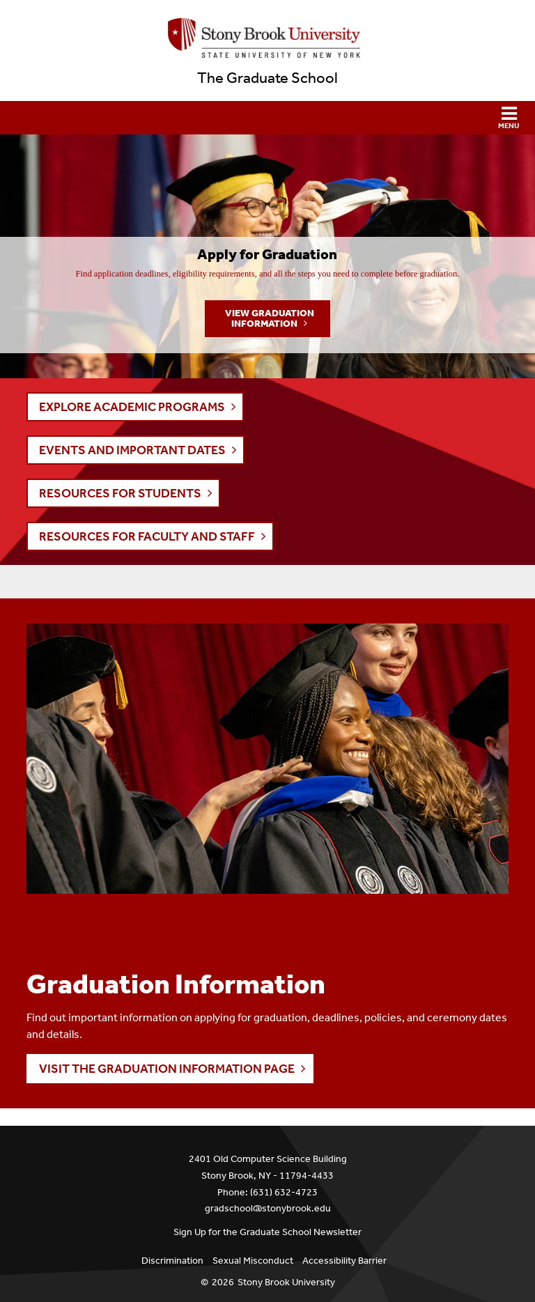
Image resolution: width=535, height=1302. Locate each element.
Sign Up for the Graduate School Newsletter (267, 1232)
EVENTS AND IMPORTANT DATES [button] (132, 450)
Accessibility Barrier (344, 1260)
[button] (267, 117)
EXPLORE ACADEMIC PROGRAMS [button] (132, 406)
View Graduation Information (269, 318)
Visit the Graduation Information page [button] (167, 1068)
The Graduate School (267, 78)
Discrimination (172, 1260)
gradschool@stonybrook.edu (268, 1208)
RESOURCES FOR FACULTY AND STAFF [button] (147, 536)
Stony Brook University (286, 1282)
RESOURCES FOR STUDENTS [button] (120, 493)
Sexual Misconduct (252, 1260)
